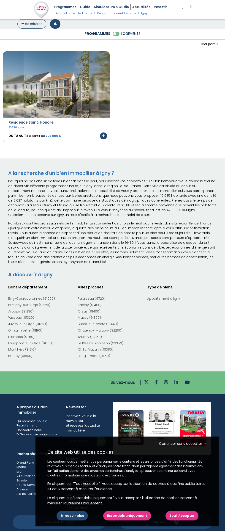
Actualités (141, 7)
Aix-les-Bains (26, 494)
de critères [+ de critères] (31, 24)
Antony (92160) (90, 337)
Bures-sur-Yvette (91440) (98, 324)
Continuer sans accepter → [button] (183, 443)
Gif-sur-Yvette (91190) (25, 330)
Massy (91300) (89, 317)
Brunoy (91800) (20, 356)
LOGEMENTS (131, 33)
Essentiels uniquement (127, 515)
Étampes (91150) (21, 337)
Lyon (19, 471)
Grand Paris (25, 462)
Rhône (21, 467)
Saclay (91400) (90, 305)
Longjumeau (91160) (94, 356)
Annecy (22, 489)
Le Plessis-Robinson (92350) (100, 343)
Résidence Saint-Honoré (31, 122)
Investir (160, 7)
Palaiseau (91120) (91, 298)
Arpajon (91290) (21, 311)
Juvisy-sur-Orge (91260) (27, 324)
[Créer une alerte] (55, 24)
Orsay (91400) (89, 311)
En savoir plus (72, 515)
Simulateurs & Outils (111, 7)
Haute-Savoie (27, 485)
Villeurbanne (25, 476)
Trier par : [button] (208, 44)
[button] (191, 7)
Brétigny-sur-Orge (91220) (29, 305)
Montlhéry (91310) (22, 349)
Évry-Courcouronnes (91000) (31, 298)
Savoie (21, 480)
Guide (85, 7)
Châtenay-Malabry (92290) (100, 330)
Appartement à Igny (163, 298)
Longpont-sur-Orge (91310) (30, 343)
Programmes (65, 7)
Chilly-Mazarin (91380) (95, 349)
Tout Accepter (182, 515)
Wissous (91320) (21, 317)
